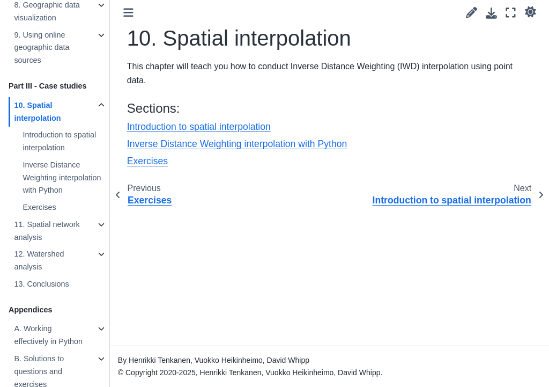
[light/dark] (530, 11)
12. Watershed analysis (39, 260)
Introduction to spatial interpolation (59, 141)
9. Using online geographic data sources (41, 48)
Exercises (39, 207)
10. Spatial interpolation (37, 111)
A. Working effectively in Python (48, 335)
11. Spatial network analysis (46, 231)
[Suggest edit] (471, 12)
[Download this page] (491, 13)
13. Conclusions (41, 284)
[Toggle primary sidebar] (128, 12)
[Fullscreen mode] (511, 12)
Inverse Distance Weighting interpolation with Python (62, 177)
